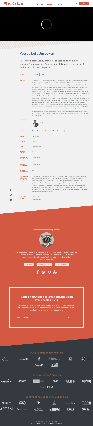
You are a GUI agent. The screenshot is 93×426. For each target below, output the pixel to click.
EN (76, 3)
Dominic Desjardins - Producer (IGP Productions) (47, 131)
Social (36, 74)
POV (44, 74)
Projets (50, 4)
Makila (6, 3)
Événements (39, 4)
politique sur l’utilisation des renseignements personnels (46, 423)
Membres (61, 4)
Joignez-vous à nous (44, 265)
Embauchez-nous (61, 265)
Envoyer (70, 318)
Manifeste (29, 265)
